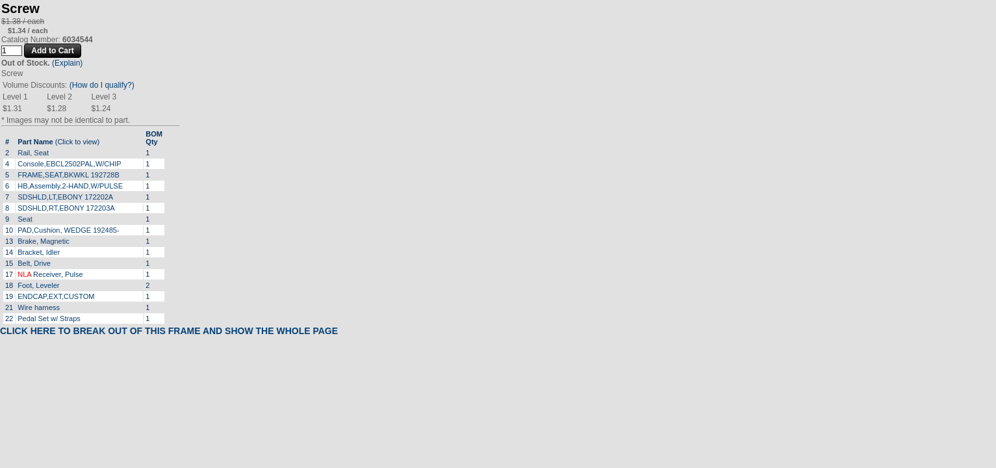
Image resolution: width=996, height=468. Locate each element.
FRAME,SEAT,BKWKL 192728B (69, 175)
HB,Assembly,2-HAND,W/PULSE (70, 186)
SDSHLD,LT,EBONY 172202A (65, 197)
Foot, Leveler (38, 285)
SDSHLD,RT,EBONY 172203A (66, 208)
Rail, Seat (33, 153)
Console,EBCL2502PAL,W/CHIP (69, 164)
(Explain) (67, 63)
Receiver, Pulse (50, 274)
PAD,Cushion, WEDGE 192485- (68, 230)
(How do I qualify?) (102, 85)
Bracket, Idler (39, 252)
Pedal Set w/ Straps (49, 318)
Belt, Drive (34, 263)
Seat (25, 219)
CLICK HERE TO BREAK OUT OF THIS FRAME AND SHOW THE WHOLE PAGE (169, 331)
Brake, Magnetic (43, 241)
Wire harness (39, 307)
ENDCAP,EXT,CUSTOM (56, 296)
